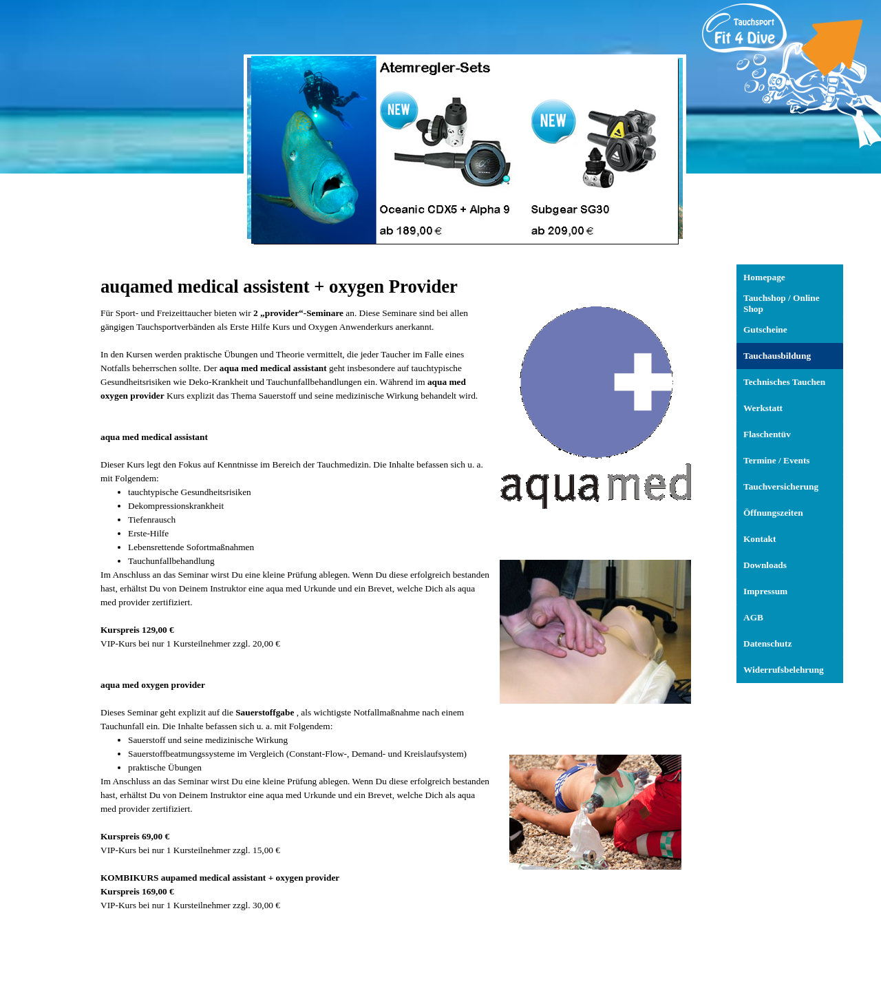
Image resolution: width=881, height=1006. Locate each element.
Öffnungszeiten (773, 512)
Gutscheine (765, 329)
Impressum (765, 591)
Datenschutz (767, 643)
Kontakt (759, 539)
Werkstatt (763, 408)
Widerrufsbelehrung (783, 669)
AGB (753, 617)
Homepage (764, 277)
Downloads (765, 565)
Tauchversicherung (780, 486)
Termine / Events (776, 460)
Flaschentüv (767, 434)
